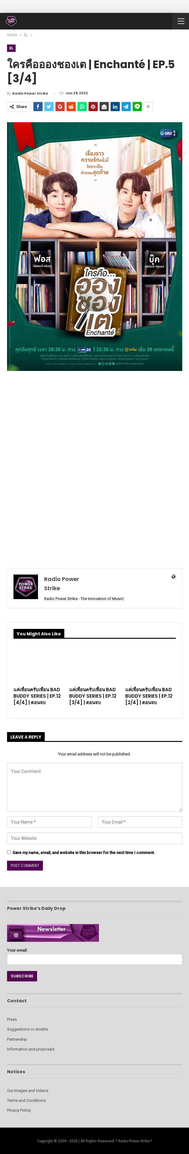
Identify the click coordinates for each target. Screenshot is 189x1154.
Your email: (94, 955)
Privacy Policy (19, 1110)
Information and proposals (31, 1049)
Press (12, 1019)
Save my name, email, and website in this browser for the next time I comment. (84, 852)
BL (11, 48)
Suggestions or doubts (27, 1029)
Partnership (17, 1039)
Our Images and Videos (27, 1090)
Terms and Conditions (26, 1100)
